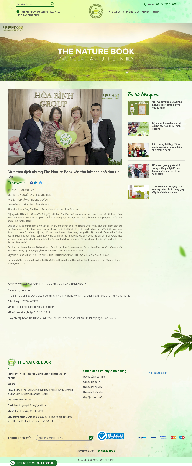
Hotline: (162, 5)
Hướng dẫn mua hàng (94, 379)
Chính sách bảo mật (93, 389)
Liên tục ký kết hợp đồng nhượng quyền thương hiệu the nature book (167, 149)
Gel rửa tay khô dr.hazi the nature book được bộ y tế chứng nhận (167, 107)
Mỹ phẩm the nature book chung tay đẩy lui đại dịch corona (166, 128)
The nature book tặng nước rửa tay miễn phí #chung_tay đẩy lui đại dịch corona (168, 192)
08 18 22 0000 (45, 462)
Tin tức (145, 13)
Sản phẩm (55, 13)
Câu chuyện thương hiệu (34, 13)
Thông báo (114, 13)
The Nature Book (157, 375)
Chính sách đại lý (92, 384)
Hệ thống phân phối (28, 16)
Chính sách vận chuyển (94, 394)
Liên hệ (155, 13)
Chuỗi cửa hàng (131, 13)
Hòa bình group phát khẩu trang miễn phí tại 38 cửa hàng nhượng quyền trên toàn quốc (166, 172)
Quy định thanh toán (93, 399)
